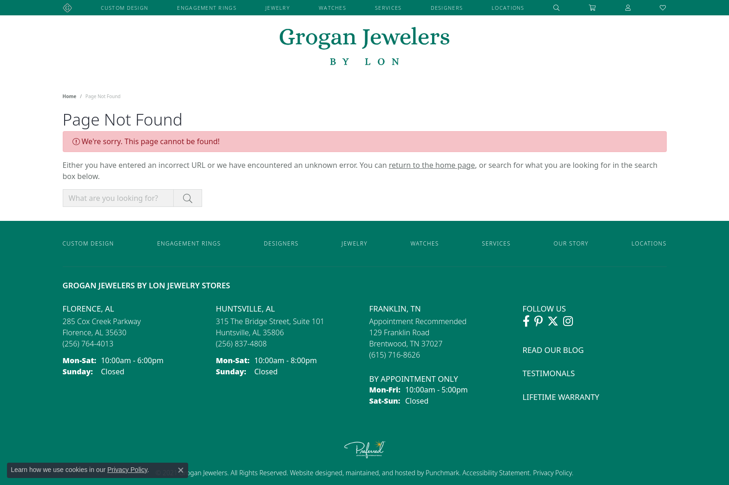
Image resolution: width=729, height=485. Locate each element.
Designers (447, 7)
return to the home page (432, 165)
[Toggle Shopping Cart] (592, 7)
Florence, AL (88, 308)
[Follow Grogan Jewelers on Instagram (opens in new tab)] (568, 321)
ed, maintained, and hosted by (380, 472)
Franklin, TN (395, 308)
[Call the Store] (88, 344)
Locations (508, 7)
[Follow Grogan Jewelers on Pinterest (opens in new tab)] (538, 321)
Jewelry (277, 7)
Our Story (571, 243)
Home (70, 96)
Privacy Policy (552, 472)
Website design (312, 472)
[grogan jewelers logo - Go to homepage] (364, 47)
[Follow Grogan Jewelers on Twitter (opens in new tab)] (552, 321)
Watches (332, 7)
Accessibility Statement (496, 472)
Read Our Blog (553, 350)
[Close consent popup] (181, 470)
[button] (556, 7)
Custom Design (125, 7)
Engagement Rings (206, 7)
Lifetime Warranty (561, 397)
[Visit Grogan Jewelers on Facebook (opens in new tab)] (526, 321)
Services (388, 7)
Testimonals (549, 373)
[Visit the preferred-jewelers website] (365, 449)
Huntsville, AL (245, 308)
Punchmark (442, 472)
